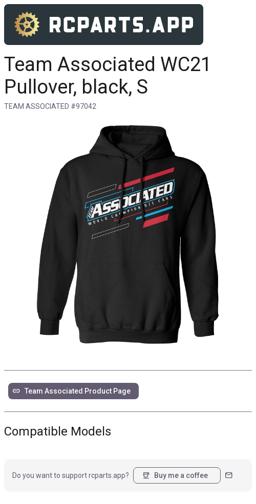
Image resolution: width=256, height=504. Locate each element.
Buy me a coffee (175, 475)
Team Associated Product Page (71, 391)
